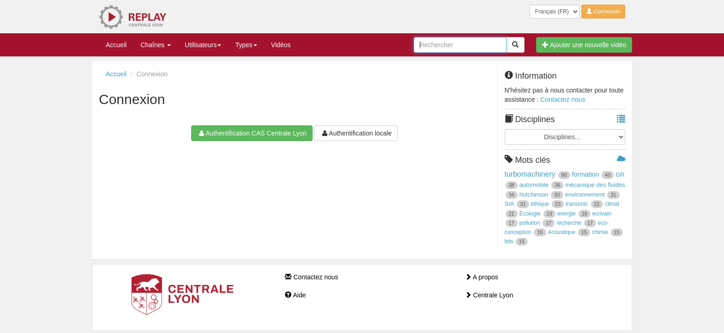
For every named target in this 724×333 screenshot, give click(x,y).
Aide (295, 295)
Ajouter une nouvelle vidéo (584, 45)
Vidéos (281, 45)
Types (246, 45)
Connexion (603, 11)
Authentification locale (356, 133)
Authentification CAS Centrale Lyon (252, 133)
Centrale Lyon (489, 295)
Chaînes (155, 45)
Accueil (116, 45)
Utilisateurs (203, 45)
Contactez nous (562, 99)
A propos (481, 277)
